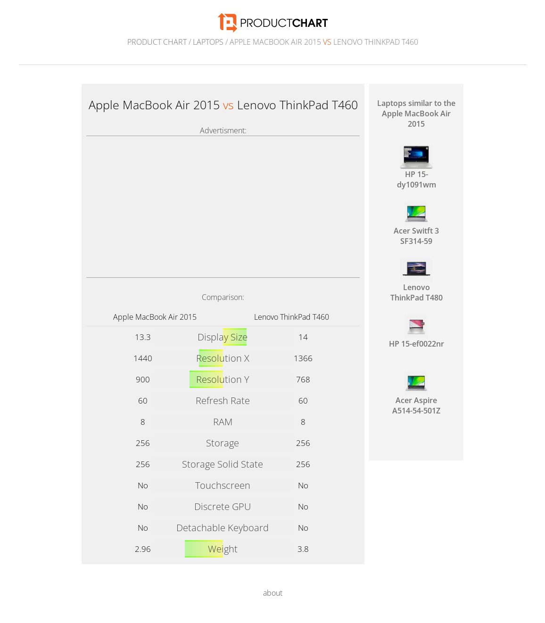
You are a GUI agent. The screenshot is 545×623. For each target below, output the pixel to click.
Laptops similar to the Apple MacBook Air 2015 (416, 113)
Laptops (208, 42)
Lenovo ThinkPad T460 (291, 317)
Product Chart (157, 42)
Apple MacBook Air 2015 (155, 317)
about (272, 593)
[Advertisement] (223, 207)
